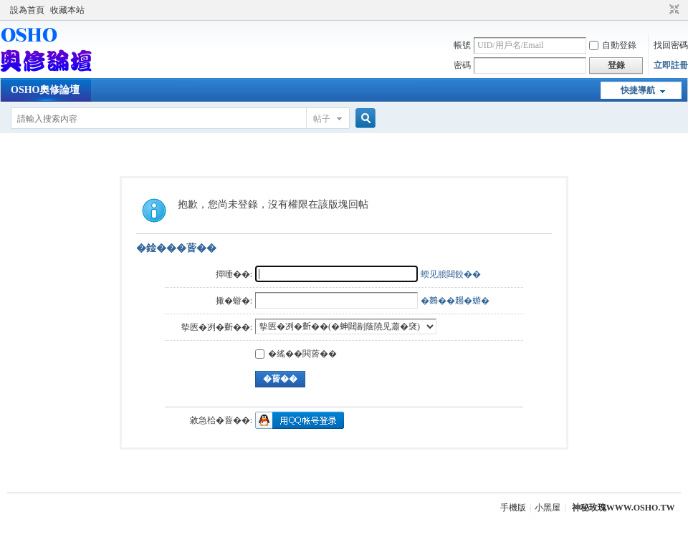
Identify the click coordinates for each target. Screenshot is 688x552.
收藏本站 (67, 10)
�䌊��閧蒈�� (296, 354)
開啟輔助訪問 (660, 10)
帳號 (462, 45)
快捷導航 (638, 90)
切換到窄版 (672, 10)
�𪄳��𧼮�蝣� (455, 301)
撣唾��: (234, 274)
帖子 (321, 119)
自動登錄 (612, 45)
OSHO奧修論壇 (45, 89)
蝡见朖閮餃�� (451, 274)
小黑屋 (547, 508)
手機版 (513, 508)
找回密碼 (671, 45)
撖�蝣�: (234, 301)
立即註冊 (671, 65)
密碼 (462, 65)
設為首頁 (27, 10)
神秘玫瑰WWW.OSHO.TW (623, 508)
